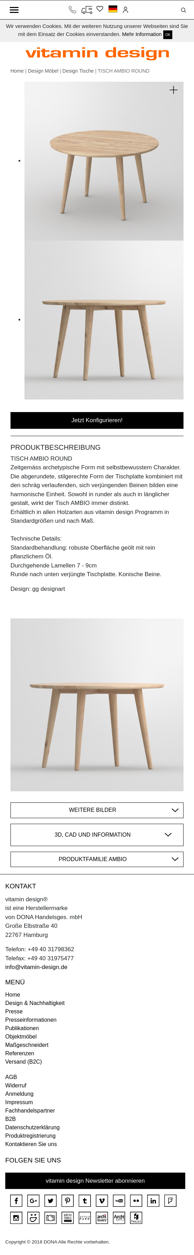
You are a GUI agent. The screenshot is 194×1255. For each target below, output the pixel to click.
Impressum (19, 1102)
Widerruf (15, 1085)
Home (17, 71)
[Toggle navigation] (14, 10)
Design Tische (78, 71)
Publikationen (22, 1028)
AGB (11, 1077)
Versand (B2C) (23, 1062)
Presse (14, 1011)
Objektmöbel (21, 1037)
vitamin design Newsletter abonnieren (95, 1180)
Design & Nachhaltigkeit (35, 1003)
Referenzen (19, 1053)
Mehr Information (141, 34)
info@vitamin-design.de (36, 967)
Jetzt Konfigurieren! (96, 420)
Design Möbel (43, 71)
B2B (10, 1119)
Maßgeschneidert (27, 1045)
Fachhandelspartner (30, 1111)
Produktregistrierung (30, 1136)
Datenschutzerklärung (32, 1127)
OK (167, 35)
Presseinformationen (31, 1020)
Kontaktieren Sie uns (31, 1144)
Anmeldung (19, 1094)
